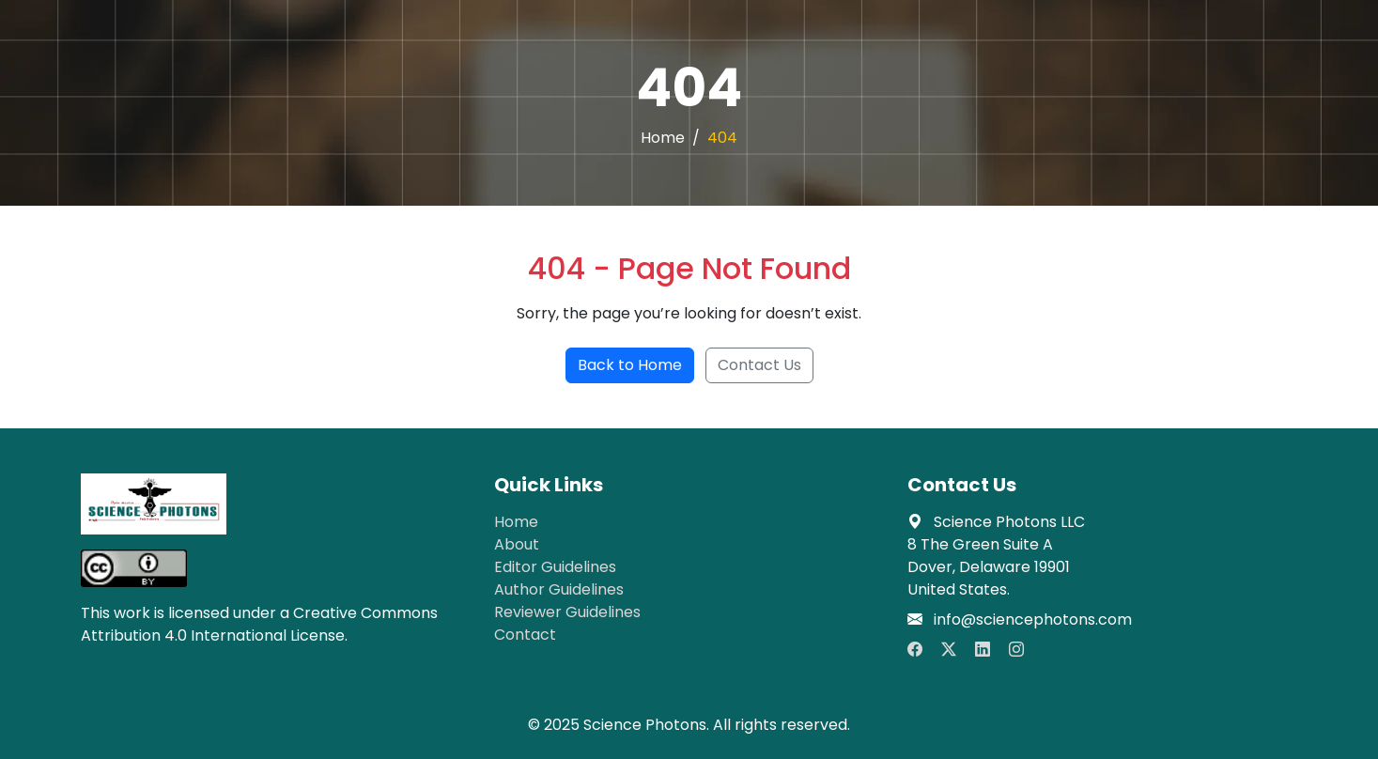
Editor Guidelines (555, 567)
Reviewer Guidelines (567, 612)
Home (663, 137)
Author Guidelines (559, 589)
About (516, 544)
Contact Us (759, 365)
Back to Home (630, 365)
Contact (525, 634)
